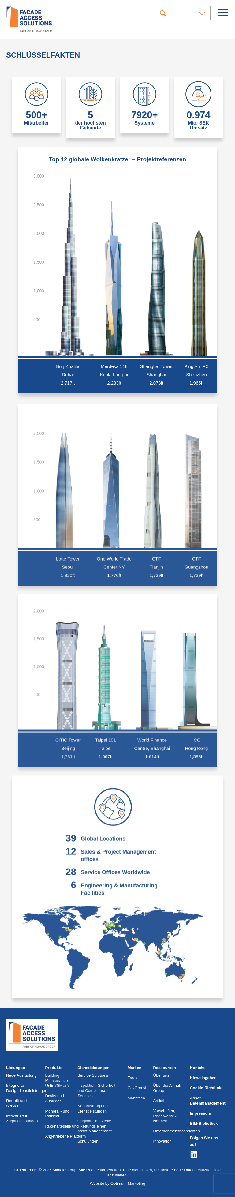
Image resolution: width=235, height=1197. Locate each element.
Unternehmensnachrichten (176, 1131)
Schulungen (88, 1141)
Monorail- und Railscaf (57, 1114)
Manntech (136, 1098)
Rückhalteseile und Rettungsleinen (75, 1126)
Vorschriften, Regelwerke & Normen (165, 1116)
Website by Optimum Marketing (117, 1183)
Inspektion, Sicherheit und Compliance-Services (96, 1090)
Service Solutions (92, 1075)
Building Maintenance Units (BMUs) (57, 1080)
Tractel (134, 1077)
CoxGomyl (137, 1088)
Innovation (162, 1141)
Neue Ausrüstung (21, 1075)
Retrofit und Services (16, 1103)
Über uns (161, 1075)
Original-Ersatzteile (94, 1121)
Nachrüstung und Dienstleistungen (92, 1108)
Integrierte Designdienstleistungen (26, 1088)
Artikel (158, 1100)
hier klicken (142, 1170)
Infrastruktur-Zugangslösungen (22, 1119)
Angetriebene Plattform (65, 1136)
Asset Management (94, 1131)
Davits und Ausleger (54, 1098)
